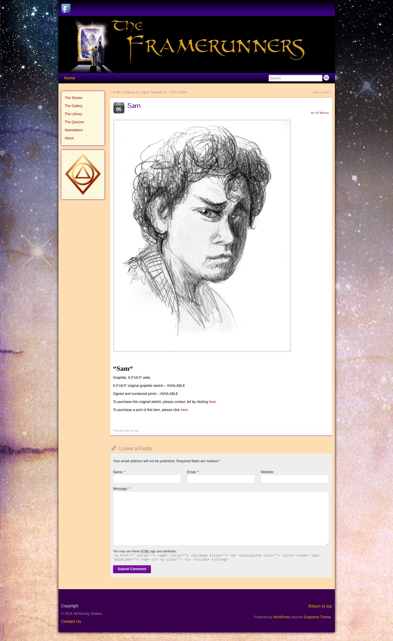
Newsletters (74, 130)
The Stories (73, 98)
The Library (73, 114)
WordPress (281, 617)
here (212, 402)
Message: (121, 489)
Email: (193, 472)
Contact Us (71, 621)
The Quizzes (74, 122)
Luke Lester (321, 92)
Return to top (320, 606)
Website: (267, 472)
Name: (119, 472)
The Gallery (74, 106)
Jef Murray (322, 112)
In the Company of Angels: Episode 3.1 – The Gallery (150, 92)
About (69, 138)
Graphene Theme (317, 617)
